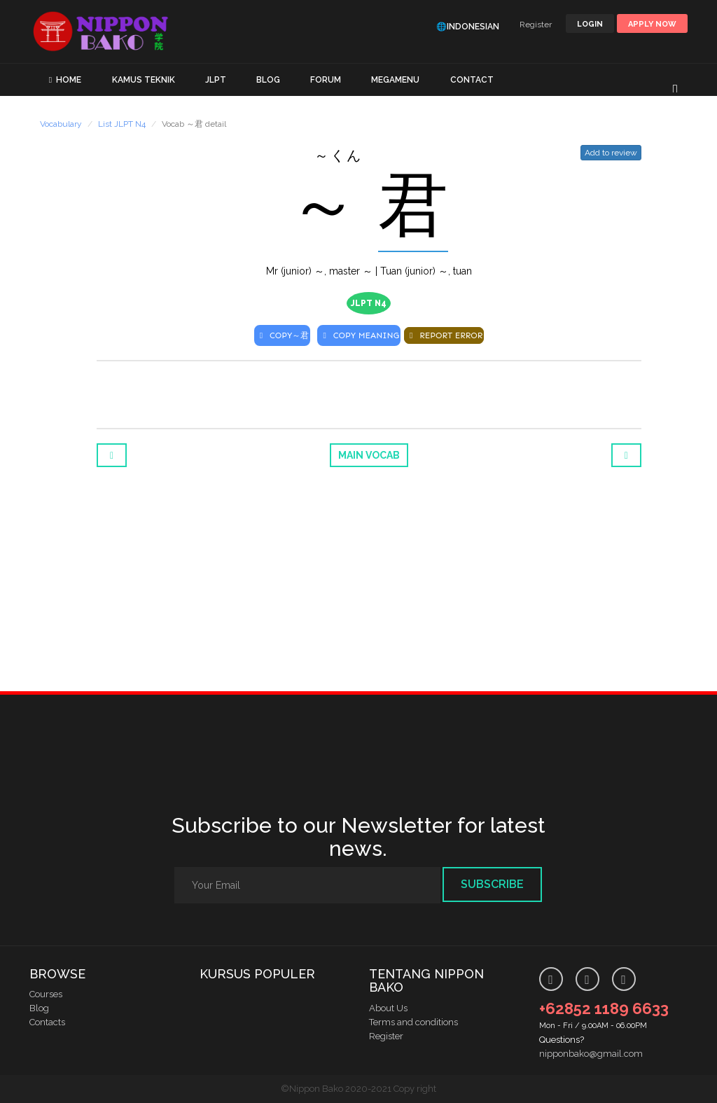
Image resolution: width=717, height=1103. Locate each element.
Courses (45, 994)
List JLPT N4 (122, 124)
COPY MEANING (359, 335)
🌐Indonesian (467, 27)
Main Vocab (369, 455)
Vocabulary (61, 124)
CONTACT (472, 80)
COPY (282, 335)
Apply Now (652, 24)
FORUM (325, 80)
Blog (39, 1008)
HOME (68, 80)
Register (536, 24)
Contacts (47, 1022)
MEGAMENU (395, 80)
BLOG (268, 80)
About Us (388, 1008)
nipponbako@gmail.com (591, 1053)
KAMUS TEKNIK (143, 80)
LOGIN (590, 24)
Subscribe (492, 884)
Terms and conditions (413, 1022)
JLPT (215, 80)
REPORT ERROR (443, 335)
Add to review (611, 153)
